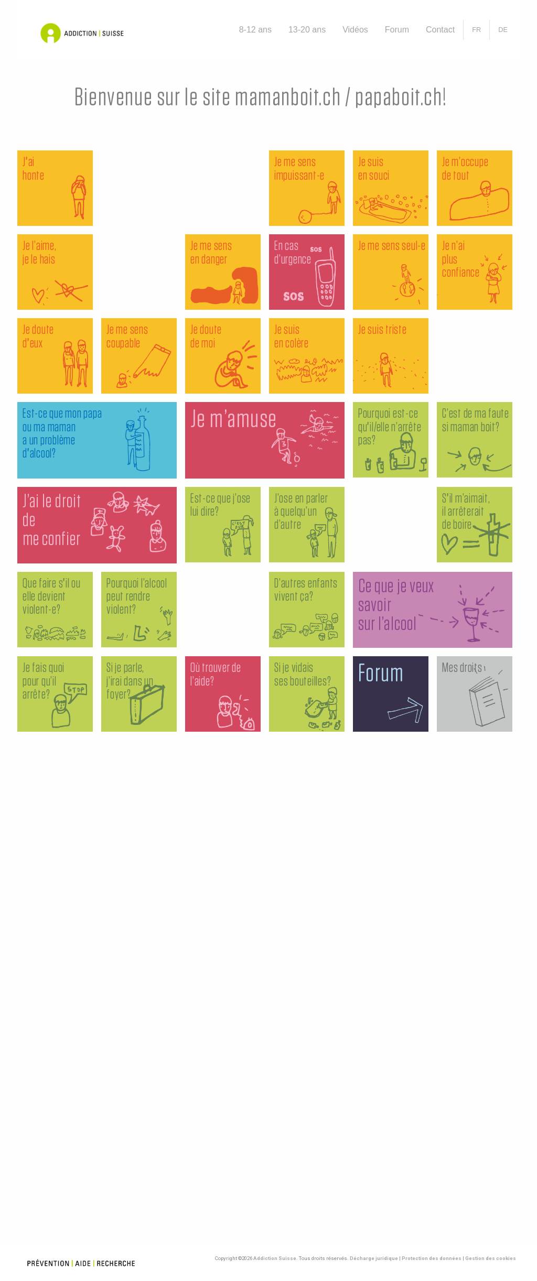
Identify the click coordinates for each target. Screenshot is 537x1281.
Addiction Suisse (274, 1258)
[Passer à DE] (503, 29)
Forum (397, 29)
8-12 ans (255, 29)
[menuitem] (255, 30)
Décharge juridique (374, 1258)
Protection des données (431, 1258)
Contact (440, 29)
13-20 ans (307, 29)
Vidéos (355, 29)
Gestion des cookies (490, 1258)
